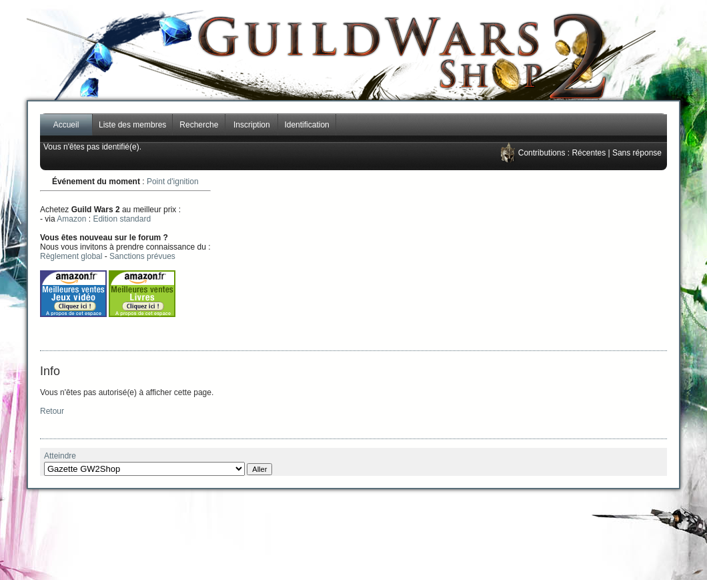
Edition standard (122, 219)
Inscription (251, 124)
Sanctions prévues (142, 256)
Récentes (589, 153)
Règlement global (71, 256)
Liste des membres (132, 124)
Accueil (66, 124)
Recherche (198, 124)
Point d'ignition (173, 181)
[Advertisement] (484, 260)
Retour (52, 411)
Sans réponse (637, 153)
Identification (306, 124)
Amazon (71, 219)
